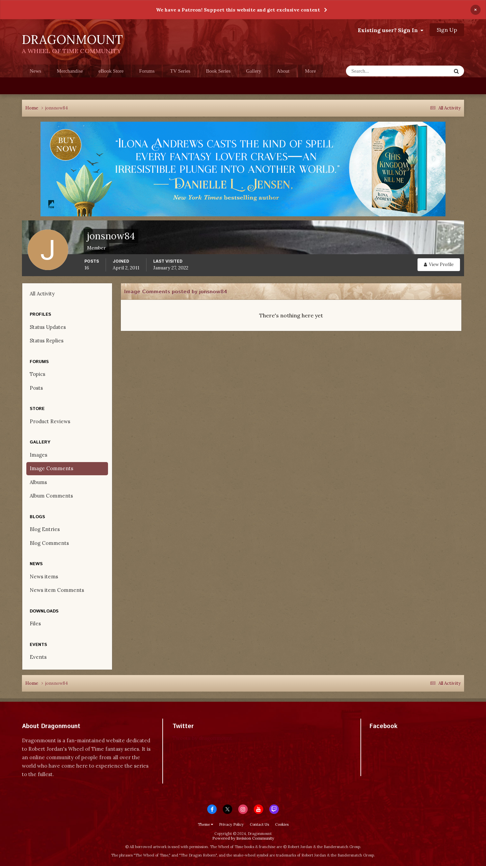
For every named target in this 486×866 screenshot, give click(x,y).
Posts (36, 388)
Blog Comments (49, 543)
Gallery (253, 71)
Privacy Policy (231, 824)
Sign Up (447, 29)
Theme (205, 824)
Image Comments (51, 468)
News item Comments (57, 590)
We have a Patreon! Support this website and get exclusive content (238, 10)
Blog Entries (45, 529)
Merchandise (70, 71)
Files (35, 623)
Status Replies (46, 340)
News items (44, 576)
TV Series (180, 71)
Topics (37, 374)
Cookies (282, 824)
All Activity (42, 293)
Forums (147, 71)
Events (38, 657)
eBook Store (111, 71)
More (310, 71)
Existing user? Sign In (390, 30)
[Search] (378, 71)
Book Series (218, 71)
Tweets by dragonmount (202, 738)
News (35, 71)
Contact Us (259, 824)
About (283, 71)
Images (38, 455)
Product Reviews (50, 421)
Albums (38, 482)
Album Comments (51, 495)
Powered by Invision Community (243, 838)
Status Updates (48, 327)
